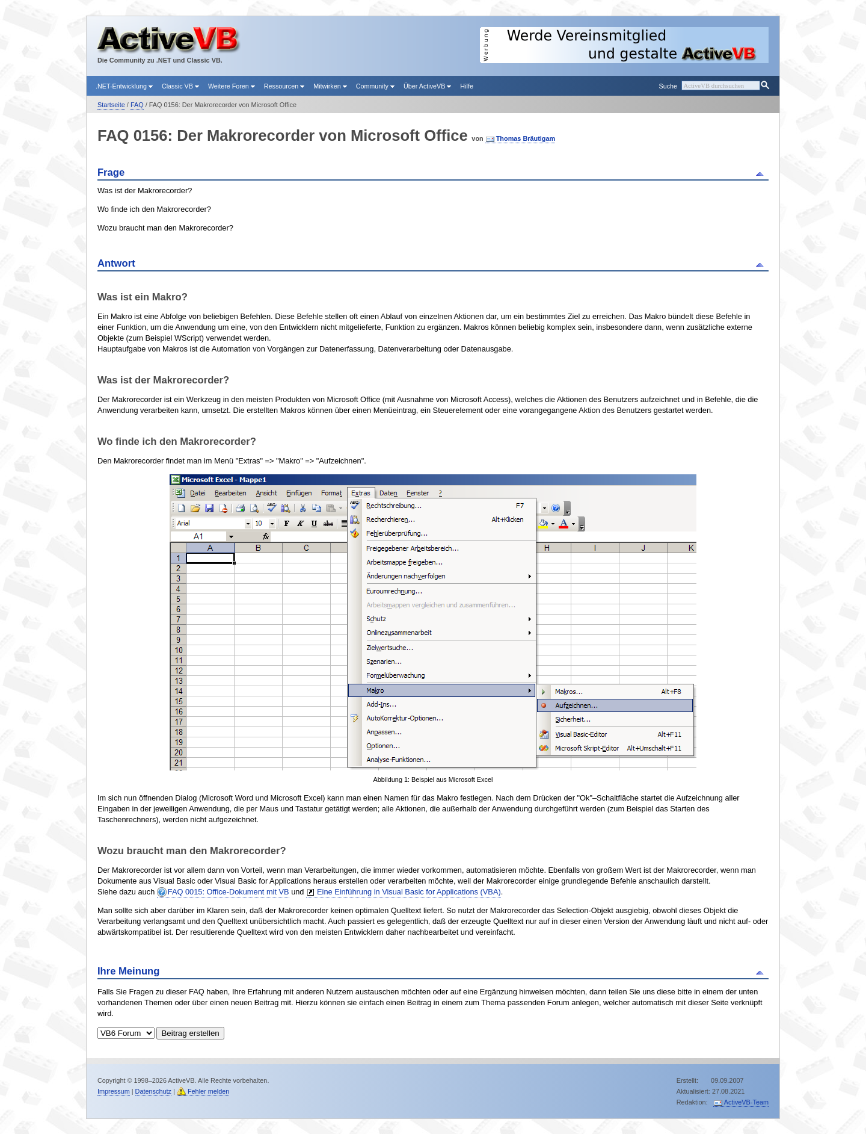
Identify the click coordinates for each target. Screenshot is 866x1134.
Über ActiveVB (427, 86)
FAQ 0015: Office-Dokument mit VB (228, 891)
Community (375, 86)
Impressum (113, 1091)
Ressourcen (284, 86)
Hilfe (466, 86)
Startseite (111, 104)
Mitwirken (329, 86)
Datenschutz (153, 1091)
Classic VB (180, 86)
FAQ (137, 104)
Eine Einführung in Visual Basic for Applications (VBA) (409, 891)
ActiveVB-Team (746, 1102)
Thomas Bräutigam (526, 138)
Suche (668, 86)
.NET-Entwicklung (124, 86)
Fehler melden (209, 1091)
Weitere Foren (231, 86)
